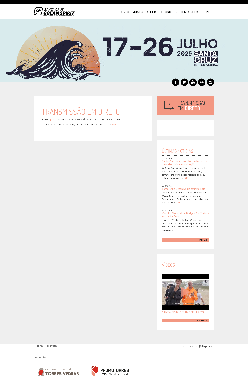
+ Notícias (201, 239)
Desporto (121, 11)
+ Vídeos (202, 320)
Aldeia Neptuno (159, 11)
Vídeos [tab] (168, 265)
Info (209, 11)
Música (138, 11)
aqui (50, 119)
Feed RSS (39, 346)
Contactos (52, 346)
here (114, 124)
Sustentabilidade (188, 11)
